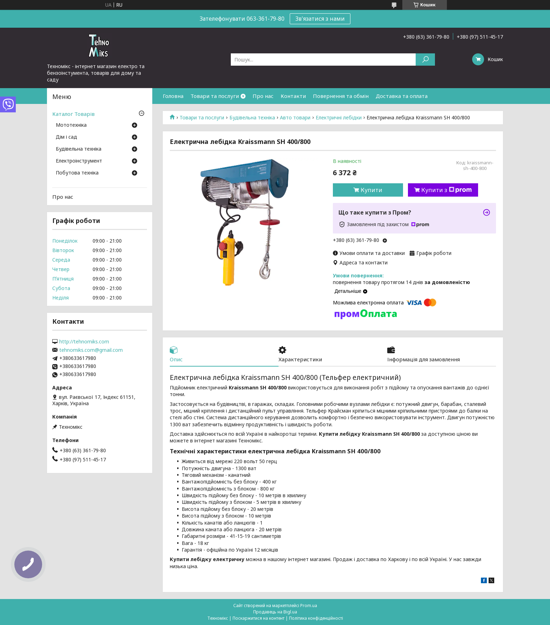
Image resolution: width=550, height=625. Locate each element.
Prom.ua (308, 605)
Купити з (446, 190)
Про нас (263, 95)
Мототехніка (71, 125)
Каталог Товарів (73, 113)
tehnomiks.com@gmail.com (91, 350)
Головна (173, 95)
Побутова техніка (77, 173)
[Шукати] (425, 59)
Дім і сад (66, 137)
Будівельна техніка (252, 117)
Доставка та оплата (402, 95)
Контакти (293, 95)
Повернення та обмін (341, 95)
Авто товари (295, 117)
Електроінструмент (79, 161)
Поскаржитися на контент (258, 618)
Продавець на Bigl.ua (275, 612)
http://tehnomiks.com (84, 341)
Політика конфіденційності (316, 618)
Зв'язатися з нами (320, 18)
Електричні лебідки (339, 117)
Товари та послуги (214, 95)
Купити (371, 190)
